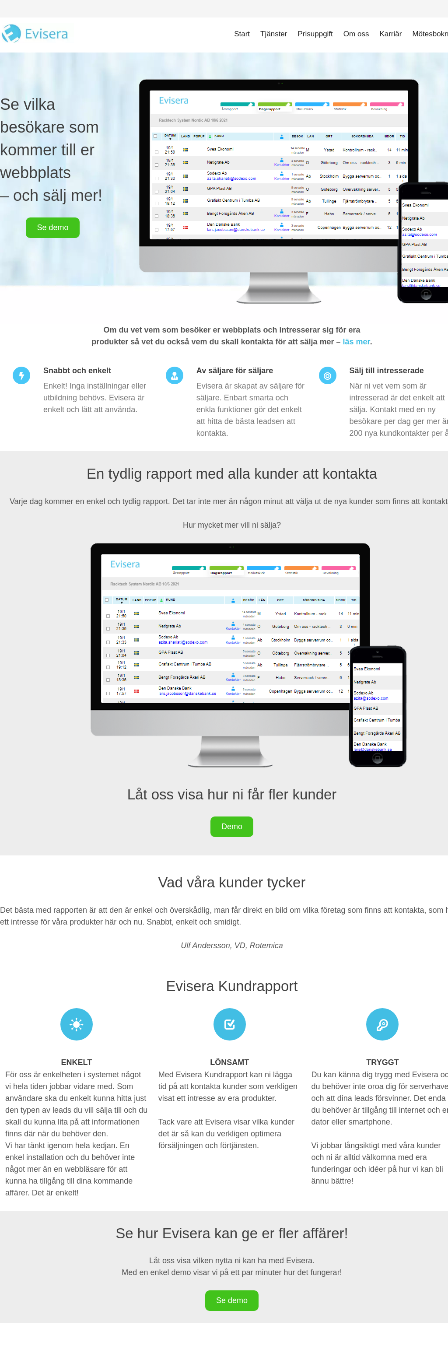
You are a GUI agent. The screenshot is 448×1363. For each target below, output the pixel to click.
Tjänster (273, 34)
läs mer (356, 341)
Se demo (52, 227)
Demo (231, 826)
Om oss (356, 34)
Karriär (390, 34)
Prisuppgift (315, 34)
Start (242, 34)
